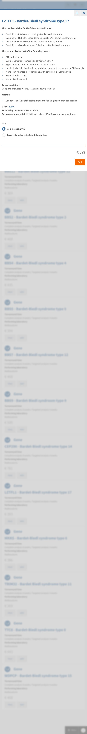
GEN (4, 123)
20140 (11, 106)
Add (80, 162)
